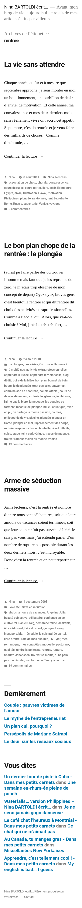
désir (53, 188)
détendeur (20, 396)
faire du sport (33, 628)
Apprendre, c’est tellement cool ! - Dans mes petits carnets (39, 861)
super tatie (30, 204)
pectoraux (62, 644)
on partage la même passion (31, 412)
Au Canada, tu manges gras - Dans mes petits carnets (40, 842)
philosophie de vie (16, 418)
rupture (57, 650)
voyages (54, 204)
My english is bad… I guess (39, 866)
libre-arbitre (11, 639)
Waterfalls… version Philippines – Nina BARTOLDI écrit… (39, 804)
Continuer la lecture (24, 156)
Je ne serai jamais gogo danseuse (39, 809)
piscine (34, 418)
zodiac (52, 439)
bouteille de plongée (17, 386)
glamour (49, 396)
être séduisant (13, 628)
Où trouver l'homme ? (53, 364)
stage (16, 433)
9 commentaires (19, 209)
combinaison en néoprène (21, 391)
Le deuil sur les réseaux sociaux (37, 741)
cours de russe (14, 188)
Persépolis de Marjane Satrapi (35, 734)
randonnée (39, 198)
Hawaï (42, 193)
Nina (12, 177)
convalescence (58, 182)
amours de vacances (31, 612)
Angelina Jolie (56, 612)
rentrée (52, 198)
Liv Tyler (55, 639)
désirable (64, 623)
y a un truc (58, 660)
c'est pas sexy (41, 386)
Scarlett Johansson (17, 655)
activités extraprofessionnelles (46, 369)
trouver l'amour (14, 439)
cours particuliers (36, 188)
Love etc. (15, 607)
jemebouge (36, 401)
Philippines (11, 198)
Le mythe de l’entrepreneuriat (35, 718)
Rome (8, 204)
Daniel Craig (26, 623)
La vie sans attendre (34, 64)
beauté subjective (15, 618)
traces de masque (57, 433)
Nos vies (61, 177)
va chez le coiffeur (38, 660)
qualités (9, 650)
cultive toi (10, 623)
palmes (56, 412)
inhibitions (63, 396)
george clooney (53, 628)
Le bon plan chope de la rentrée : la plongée (39, 249)
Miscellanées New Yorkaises (34, 850)
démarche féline (46, 623)
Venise (43, 204)
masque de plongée (29, 407)
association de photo (22, 182)
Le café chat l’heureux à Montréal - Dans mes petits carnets (40, 823)
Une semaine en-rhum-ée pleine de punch (40, 788)
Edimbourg (64, 188)
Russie (17, 204)
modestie (48, 644)
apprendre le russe (16, 375)
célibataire (36, 618)
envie (18, 193)
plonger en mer (23, 423)
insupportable (13, 633)
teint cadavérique (32, 433)
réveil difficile (61, 428)
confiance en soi (55, 618)
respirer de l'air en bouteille (32, 428)
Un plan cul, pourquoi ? (28, 726)
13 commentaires (20, 444)
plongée (25, 198)
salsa (7, 433)
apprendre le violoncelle (45, 375)
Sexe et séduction (33, 607)
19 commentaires (20, 665)
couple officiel (49, 391)
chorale (42, 182)
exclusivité (36, 396)
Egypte (8, 193)
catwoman (59, 386)
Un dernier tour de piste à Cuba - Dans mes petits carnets (38, 779)
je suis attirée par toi (52, 633)
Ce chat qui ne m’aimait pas (38, 828)
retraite (63, 198)
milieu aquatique (54, 407)
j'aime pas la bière (16, 401)
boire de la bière (23, 380)
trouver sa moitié (42, 655)
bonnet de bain (57, 380)
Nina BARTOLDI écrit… (26, 7)
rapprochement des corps (51, 423)
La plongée (16, 364)
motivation (55, 193)
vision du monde (36, 439)
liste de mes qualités (34, 639)
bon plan (41, 380)
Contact (29, 897)
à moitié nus (17, 369)
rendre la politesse (28, 650)
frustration (30, 193)
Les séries (31, 364)
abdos (13, 612)
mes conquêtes (31, 644)
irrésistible (31, 633)
